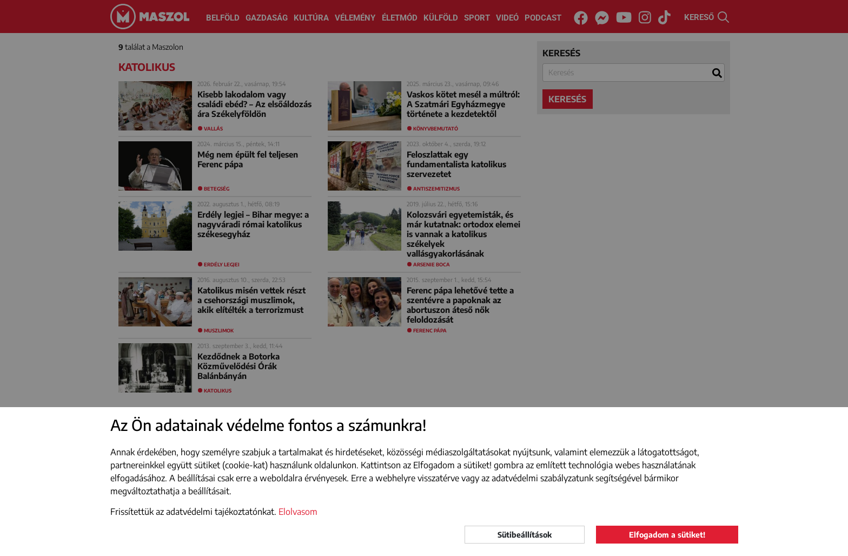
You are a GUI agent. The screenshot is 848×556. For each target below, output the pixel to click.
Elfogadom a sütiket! (667, 534)
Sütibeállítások (525, 534)
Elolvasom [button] (298, 511)
